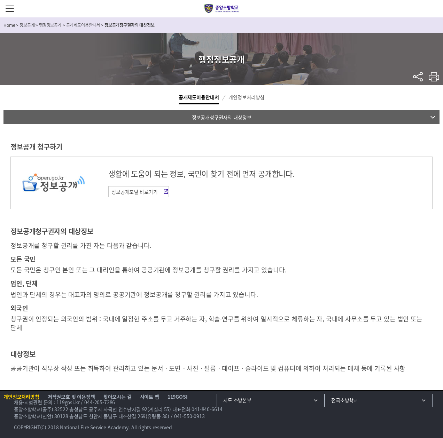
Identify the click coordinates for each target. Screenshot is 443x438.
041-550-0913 (189, 416)
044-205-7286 (99, 402)
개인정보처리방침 (246, 97)
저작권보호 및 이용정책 (71, 396)
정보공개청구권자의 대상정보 (221, 117)
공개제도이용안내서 (199, 97)
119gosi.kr (68, 402)
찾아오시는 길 (117, 396)
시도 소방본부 (237, 400)
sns (418, 76)
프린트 (434, 76)
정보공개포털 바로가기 (134, 191)
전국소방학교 (344, 400)
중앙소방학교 (221, 8)
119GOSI (178, 396)
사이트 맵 (149, 396)
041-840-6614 (207, 409)
